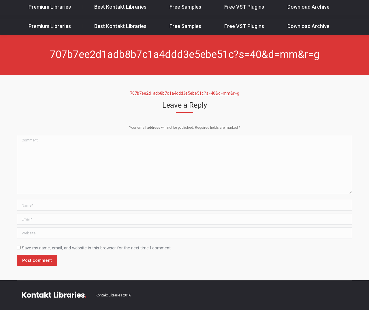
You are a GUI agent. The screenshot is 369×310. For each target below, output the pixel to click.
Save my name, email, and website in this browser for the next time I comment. (97, 248)
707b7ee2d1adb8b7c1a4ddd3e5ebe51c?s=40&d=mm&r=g (184, 93)
